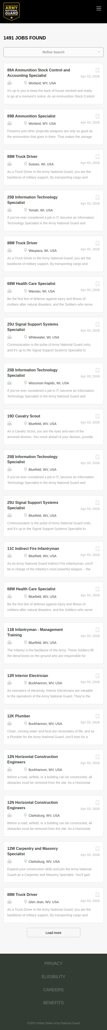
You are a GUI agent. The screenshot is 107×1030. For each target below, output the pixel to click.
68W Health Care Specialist (31, 284)
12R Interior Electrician (27, 676)
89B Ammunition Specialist (31, 116)
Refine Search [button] (53, 52)
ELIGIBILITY (53, 976)
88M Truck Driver (22, 157)
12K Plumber (18, 716)
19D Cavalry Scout (23, 416)
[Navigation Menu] (98, 8)
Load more (53, 933)
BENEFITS (53, 1002)
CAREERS (53, 989)
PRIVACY (53, 963)
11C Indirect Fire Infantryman (33, 549)
